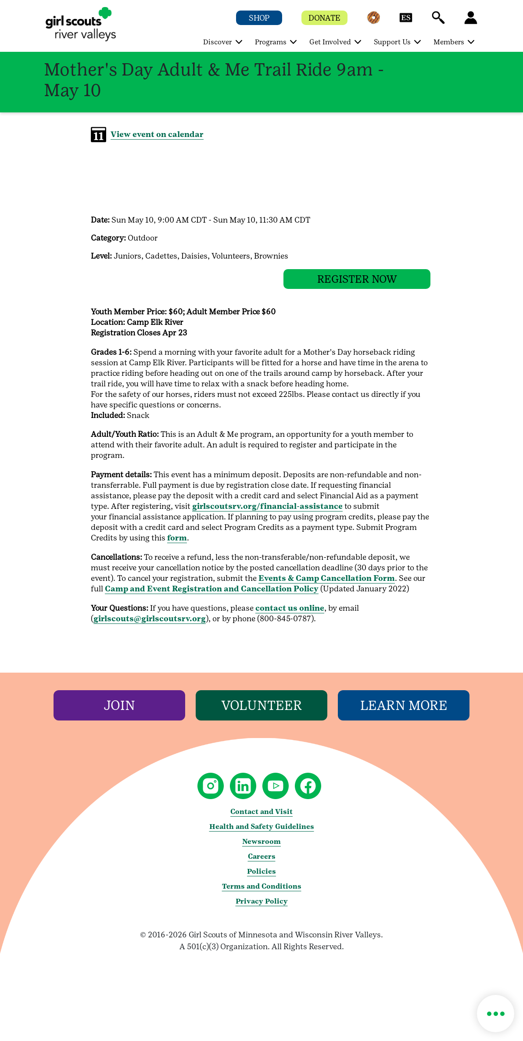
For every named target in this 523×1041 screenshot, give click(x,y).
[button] (373, 22)
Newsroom (261, 848)
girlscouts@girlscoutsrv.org (149, 625)
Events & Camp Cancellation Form (326, 584)
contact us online (289, 614)
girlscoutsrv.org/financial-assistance (267, 512)
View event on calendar (157, 134)
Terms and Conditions (261, 893)
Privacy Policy (262, 908)
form (177, 544)
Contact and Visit (261, 818)
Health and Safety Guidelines (261, 833)
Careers (262, 863)
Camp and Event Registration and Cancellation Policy (212, 595)
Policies (261, 878)
